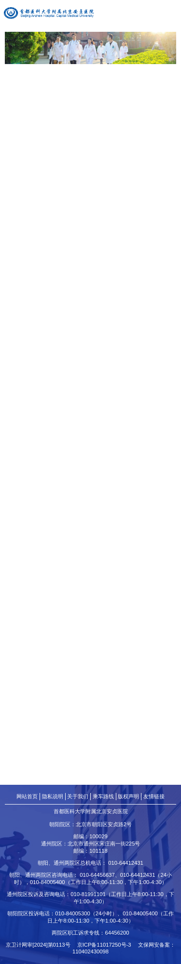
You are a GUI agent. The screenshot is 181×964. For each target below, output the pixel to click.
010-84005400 (47, 882)
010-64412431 (125, 863)
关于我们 (77, 796)
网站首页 (27, 796)
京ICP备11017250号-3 (107, 945)
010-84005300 (72, 913)
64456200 (117, 933)
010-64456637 (97, 875)
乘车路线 (103, 796)
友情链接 (154, 796)
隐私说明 (52, 796)
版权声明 (128, 796)
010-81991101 (88, 894)
